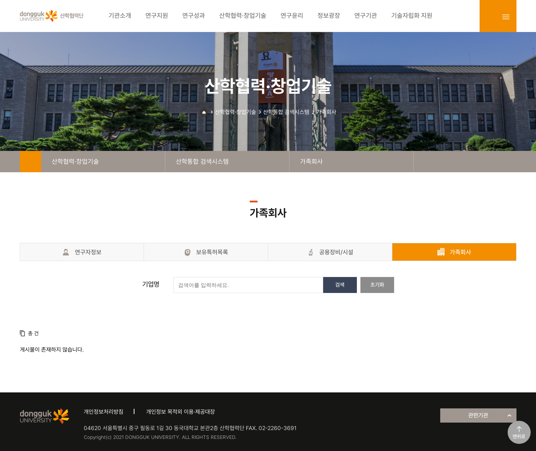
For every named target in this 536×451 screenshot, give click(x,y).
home (30, 161)
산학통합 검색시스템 (286, 112)
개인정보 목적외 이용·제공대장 (180, 411)
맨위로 (519, 436)
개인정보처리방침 (103, 411)
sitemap (505, 16)
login (490, 16)
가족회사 (326, 112)
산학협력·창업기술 (235, 112)
